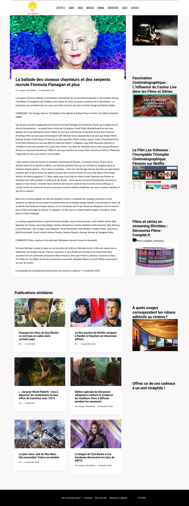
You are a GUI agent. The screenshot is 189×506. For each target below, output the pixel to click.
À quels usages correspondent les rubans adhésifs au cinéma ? (153, 312)
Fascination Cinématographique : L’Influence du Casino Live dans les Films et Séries (154, 85)
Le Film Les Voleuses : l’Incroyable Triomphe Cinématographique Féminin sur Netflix (151, 157)
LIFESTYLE (60, 8)
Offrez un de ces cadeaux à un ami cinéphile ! (153, 385)
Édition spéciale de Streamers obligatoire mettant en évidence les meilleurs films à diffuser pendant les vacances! (94, 396)
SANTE (71, 8)
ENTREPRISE (113, 8)
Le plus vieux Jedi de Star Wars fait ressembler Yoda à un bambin (39, 456)
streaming (158, 240)
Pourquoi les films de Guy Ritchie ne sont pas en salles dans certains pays (39, 336)
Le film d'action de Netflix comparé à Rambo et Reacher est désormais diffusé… (96, 336)
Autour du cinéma (24, 75)
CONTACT (135, 8)
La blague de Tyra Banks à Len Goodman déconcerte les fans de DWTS (94, 457)
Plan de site (101, 497)
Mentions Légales (118, 497)
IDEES (124, 8)
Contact (88, 497)
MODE (80, 8)
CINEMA (100, 8)
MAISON (90, 8)
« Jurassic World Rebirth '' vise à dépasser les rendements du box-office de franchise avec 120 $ (39, 395)
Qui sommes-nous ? (72, 497)
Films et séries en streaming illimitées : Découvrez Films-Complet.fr (150, 228)
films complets (144, 240)
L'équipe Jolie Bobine (27, 90)
